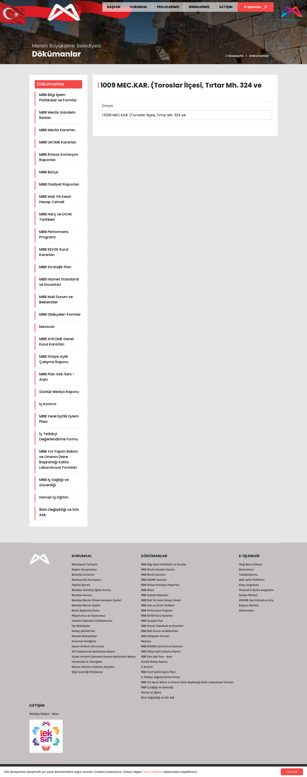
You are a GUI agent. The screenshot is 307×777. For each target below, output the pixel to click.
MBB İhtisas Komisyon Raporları (58, 157)
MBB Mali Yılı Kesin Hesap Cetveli (55, 199)
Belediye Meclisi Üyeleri (86, 605)
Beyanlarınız (246, 569)
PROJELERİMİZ (168, 7)
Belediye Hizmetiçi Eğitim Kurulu (91, 590)
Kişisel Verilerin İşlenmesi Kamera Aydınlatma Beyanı (104, 656)
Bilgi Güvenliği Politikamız (87, 672)
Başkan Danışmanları (84, 569)
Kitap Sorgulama (249, 585)
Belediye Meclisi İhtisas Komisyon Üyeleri (96, 600)
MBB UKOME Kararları (57, 142)
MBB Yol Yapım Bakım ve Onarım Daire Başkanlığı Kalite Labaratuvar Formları (58, 459)
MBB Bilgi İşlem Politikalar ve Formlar (58, 97)
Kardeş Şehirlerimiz (83, 631)
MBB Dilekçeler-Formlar (60, 314)
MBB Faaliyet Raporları (59, 184)
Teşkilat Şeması (81, 585)
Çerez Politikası (152, 771)
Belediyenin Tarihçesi (84, 564)
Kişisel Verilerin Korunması (88, 646)
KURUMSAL (138, 7)
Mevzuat (47, 326)
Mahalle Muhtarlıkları (84, 636)
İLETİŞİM (225, 7)
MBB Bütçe (48, 172)
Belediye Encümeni (83, 574)
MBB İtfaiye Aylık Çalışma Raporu (53, 359)
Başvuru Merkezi (249, 605)
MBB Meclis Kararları (57, 130)
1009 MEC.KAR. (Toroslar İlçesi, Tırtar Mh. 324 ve (145, 115)
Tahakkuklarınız (248, 574)
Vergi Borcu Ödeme (250, 564)
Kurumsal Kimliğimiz (84, 641)
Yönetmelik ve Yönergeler (87, 661)
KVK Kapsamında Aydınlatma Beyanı (93, 651)
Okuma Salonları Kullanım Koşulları (93, 667)
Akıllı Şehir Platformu (252, 579)
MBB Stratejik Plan (55, 267)
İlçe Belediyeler (81, 626)
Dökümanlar (259, 56)
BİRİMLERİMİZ (199, 7)
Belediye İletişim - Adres (44, 714)
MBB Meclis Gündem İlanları (57, 115)
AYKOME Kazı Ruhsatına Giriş (256, 600)
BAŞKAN (113, 7)
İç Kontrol (47, 404)
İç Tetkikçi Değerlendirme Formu (58, 436)
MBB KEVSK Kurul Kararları (53, 252)
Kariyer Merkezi (248, 595)
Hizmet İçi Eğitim (54, 497)
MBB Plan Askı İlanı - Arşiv (57, 377)
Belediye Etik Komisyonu (86, 579)
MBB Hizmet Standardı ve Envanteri (59, 282)
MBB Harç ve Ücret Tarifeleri (55, 217)
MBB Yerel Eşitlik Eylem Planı (59, 419)
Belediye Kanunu (82, 595)
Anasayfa (234, 56)
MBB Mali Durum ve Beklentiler (56, 299)
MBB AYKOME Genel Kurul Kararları (56, 341)
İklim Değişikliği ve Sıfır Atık (59, 512)
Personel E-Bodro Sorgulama (256, 590)
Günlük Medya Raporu (59, 391)
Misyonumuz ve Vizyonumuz (88, 615)
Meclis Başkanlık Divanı (86, 610)
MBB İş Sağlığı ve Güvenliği (54, 482)
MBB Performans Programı (54, 234)
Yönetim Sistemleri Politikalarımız (92, 620)
